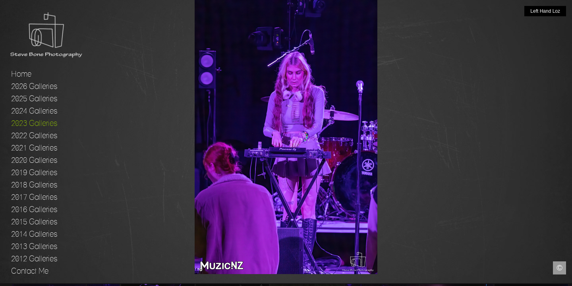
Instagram (566, 280)
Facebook (6, 280)
